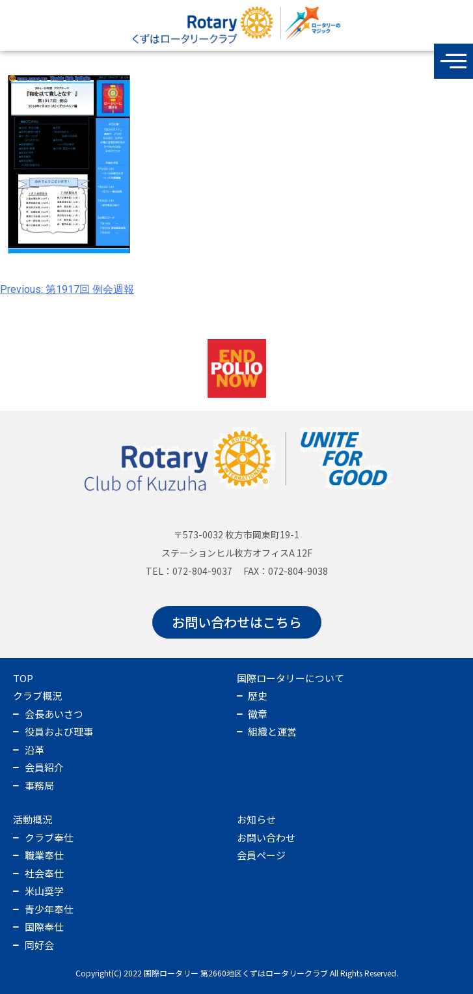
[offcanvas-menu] (453, 61)
